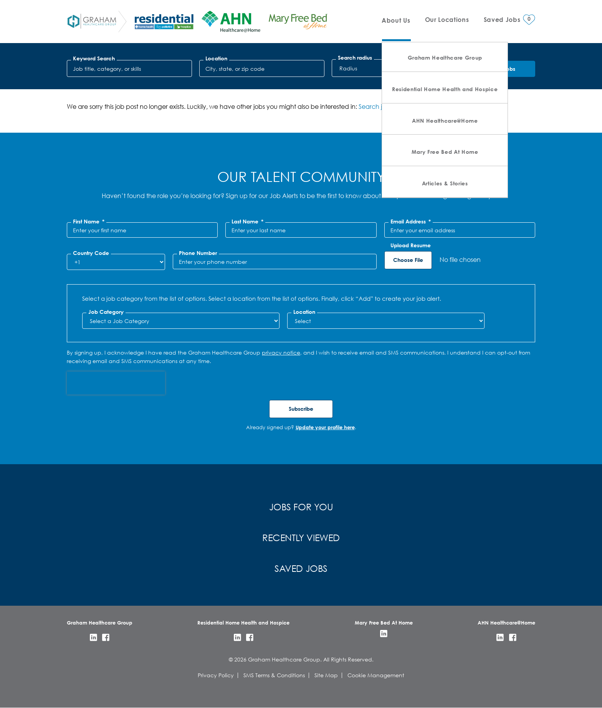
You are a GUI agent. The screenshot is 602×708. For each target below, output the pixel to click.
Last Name (247, 221)
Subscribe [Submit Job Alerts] (301, 408)
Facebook (105, 637)
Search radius (355, 58)
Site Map (326, 675)
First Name (88, 221)
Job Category (106, 312)
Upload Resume (410, 245)
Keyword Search (94, 58)
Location (216, 58)
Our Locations (447, 19)
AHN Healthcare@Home (445, 120)
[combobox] (261, 68)
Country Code (91, 253)
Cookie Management (375, 675)
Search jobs (375, 106)
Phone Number (198, 253)
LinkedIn (93, 637)
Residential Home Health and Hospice (445, 89)
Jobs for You (301, 506)
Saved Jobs (301, 568)
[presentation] (116, 383)
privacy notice (281, 352)
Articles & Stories (445, 183)
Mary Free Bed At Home (445, 151)
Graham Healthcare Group (445, 57)
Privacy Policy (216, 675)
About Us (396, 20)
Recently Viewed (301, 537)
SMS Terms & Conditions (274, 675)
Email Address (410, 221)
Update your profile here (325, 427)
